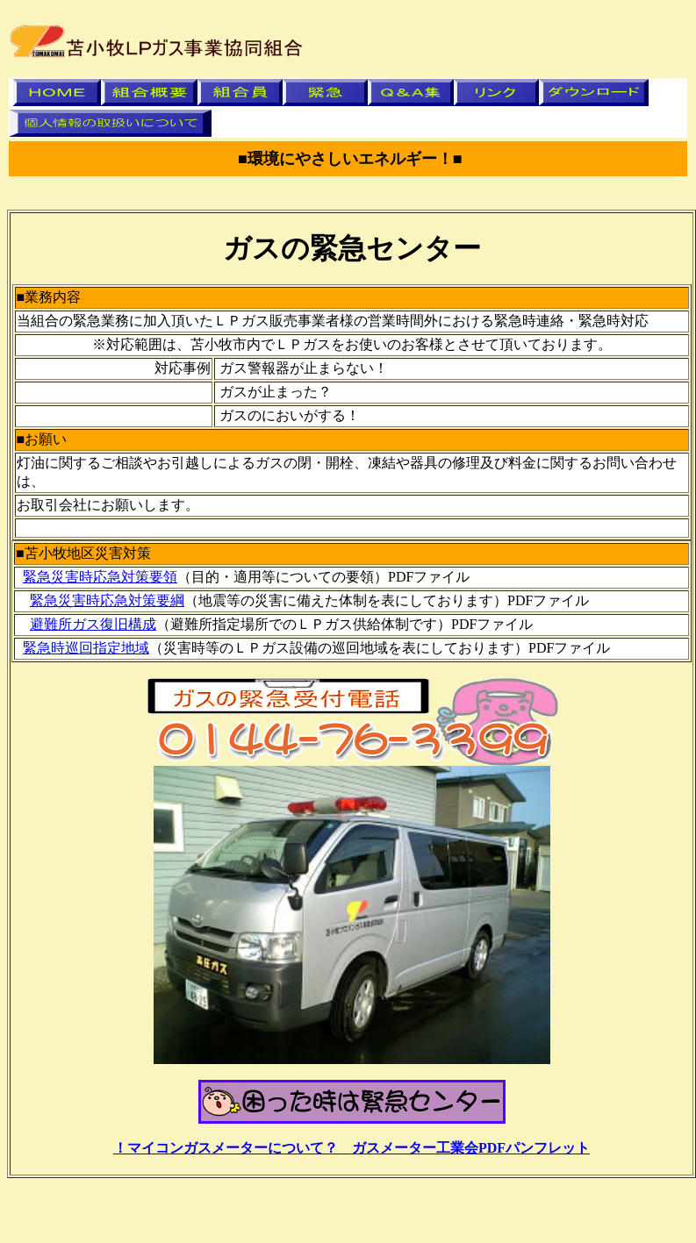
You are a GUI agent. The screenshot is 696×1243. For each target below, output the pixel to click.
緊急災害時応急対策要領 (100, 576)
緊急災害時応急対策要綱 (107, 600)
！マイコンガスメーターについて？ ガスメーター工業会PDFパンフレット (351, 1147)
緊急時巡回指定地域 (86, 647)
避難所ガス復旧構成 (93, 624)
